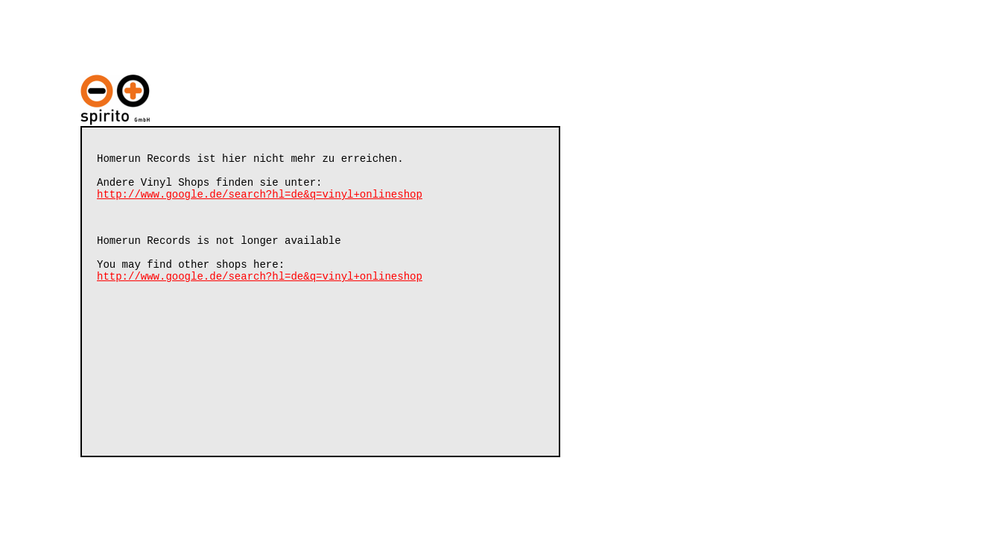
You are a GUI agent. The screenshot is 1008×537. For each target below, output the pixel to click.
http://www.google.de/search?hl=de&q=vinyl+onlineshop (259, 202)
